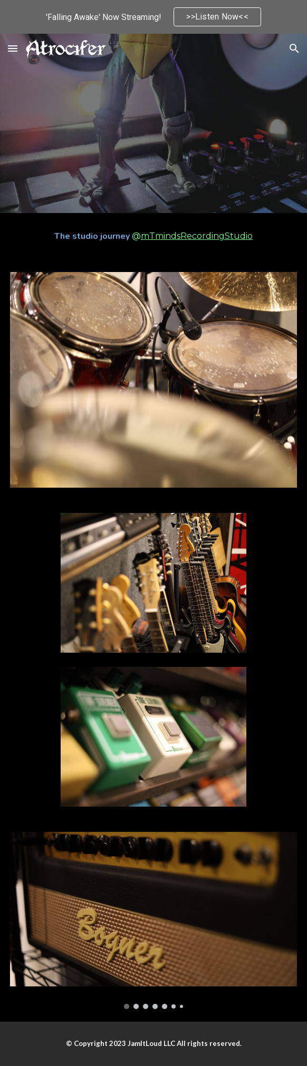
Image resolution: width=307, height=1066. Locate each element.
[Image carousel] (153, 920)
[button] (12, 48)
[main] (153, 236)
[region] (153, 17)
